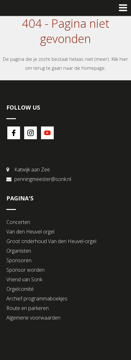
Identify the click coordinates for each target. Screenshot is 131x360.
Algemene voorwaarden (33, 317)
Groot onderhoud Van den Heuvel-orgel (51, 241)
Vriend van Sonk (24, 279)
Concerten (18, 222)
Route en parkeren (27, 308)
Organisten (18, 250)
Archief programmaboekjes (36, 298)
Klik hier (120, 59)
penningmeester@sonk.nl (42, 179)
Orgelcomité (20, 288)
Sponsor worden (25, 269)
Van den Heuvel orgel (30, 231)
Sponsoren (18, 260)
